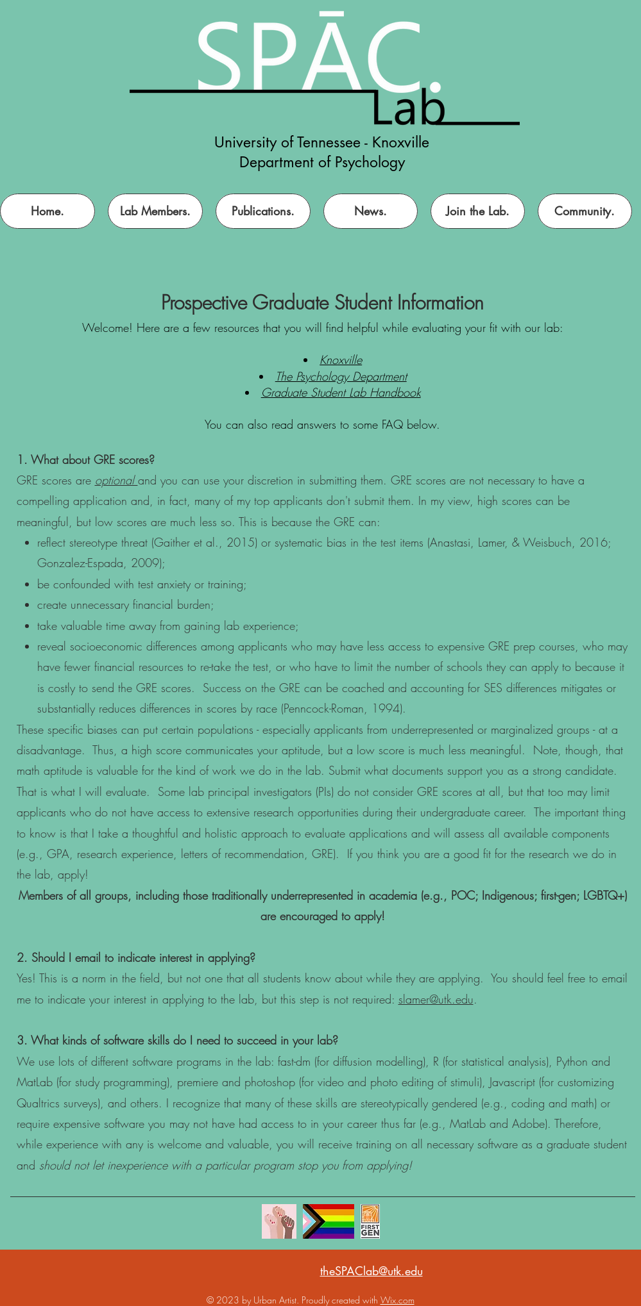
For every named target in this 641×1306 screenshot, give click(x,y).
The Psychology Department (341, 376)
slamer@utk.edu (436, 999)
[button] (478, 211)
